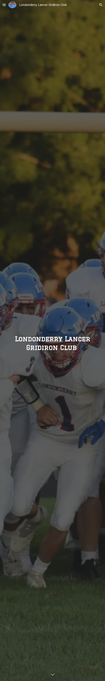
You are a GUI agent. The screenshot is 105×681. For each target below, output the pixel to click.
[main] (52, 340)
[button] (4, 5)
